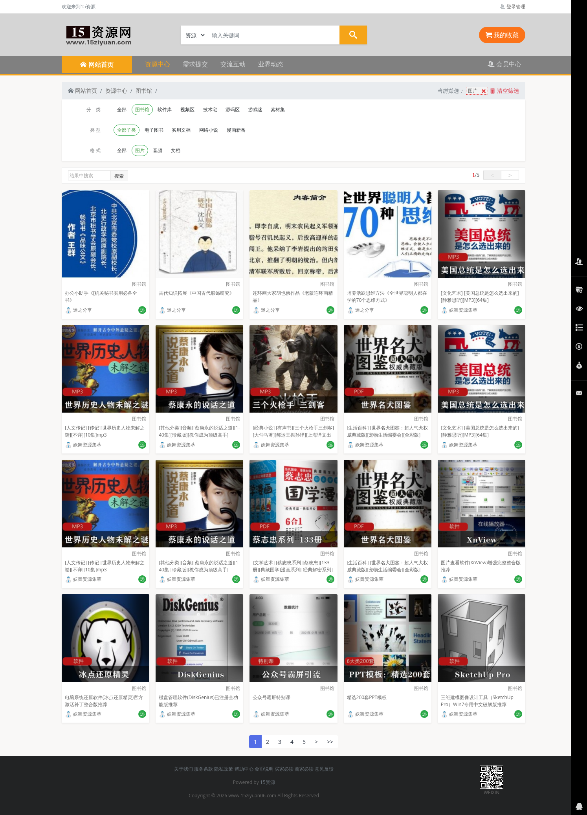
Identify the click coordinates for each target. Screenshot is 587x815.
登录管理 (512, 6)
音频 (157, 150)
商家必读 (304, 768)
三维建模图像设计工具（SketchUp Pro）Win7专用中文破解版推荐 (477, 701)
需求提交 (195, 64)
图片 (478, 91)
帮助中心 (244, 768)
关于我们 (183, 768)
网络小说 (208, 130)
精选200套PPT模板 (367, 697)
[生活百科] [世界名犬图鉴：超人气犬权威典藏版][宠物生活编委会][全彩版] (387, 431)
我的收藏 (502, 35)
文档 (175, 150)
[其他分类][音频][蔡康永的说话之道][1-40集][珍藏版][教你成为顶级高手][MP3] (199, 434)
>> (330, 741)
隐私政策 (223, 768)
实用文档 (181, 130)
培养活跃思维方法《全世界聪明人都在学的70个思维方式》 (387, 296)
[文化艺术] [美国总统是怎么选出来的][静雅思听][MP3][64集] (480, 296)
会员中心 (504, 64)
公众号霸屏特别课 (271, 697)
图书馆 (144, 90)
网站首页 (82, 90)
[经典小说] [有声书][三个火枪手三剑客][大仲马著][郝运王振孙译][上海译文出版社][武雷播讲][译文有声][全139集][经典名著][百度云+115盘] (293, 438)
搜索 (119, 176)
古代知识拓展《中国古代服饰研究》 (196, 293)
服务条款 (203, 768)
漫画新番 (236, 130)
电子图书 (154, 130)
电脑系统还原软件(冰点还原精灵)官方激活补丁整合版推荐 (104, 701)
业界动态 (270, 64)
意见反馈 (324, 768)
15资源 (267, 782)
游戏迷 (255, 109)
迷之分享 (78, 310)
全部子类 (126, 130)
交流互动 (233, 64)
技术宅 (210, 109)
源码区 (233, 109)
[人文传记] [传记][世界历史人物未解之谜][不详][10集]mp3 (105, 431)
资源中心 (157, 64)
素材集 (278, 109)
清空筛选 (504, 90)
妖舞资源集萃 (459, 310)
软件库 (165, 109)
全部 (122, 109)
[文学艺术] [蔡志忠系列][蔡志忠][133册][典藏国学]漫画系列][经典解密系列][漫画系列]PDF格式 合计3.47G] (293, 569)
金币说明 (264, 768)
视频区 (187, 109)
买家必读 (284, 768)
